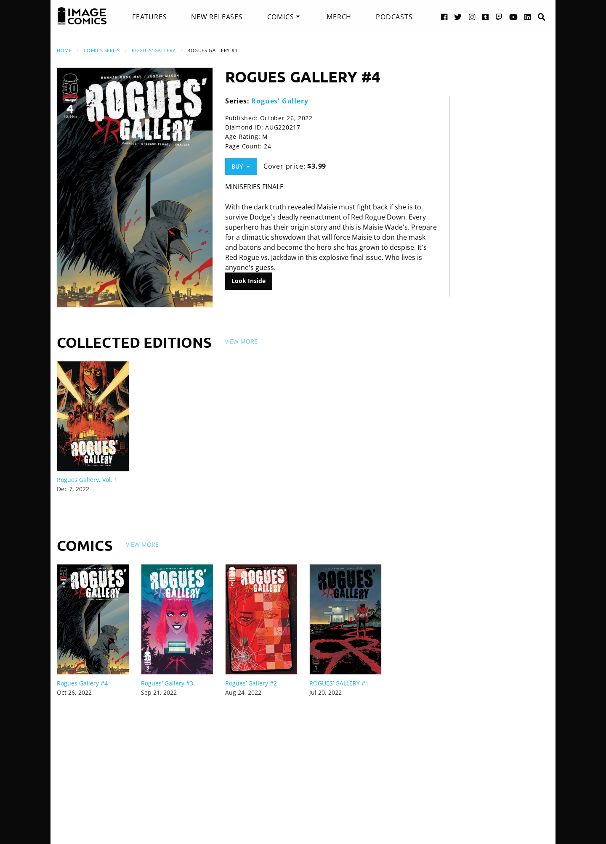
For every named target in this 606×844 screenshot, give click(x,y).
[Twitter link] (458, 16)
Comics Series (102, 50)
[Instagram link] (472, 16)
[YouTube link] (513, 16)
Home (64, 50)
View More (241, 341)
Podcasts (394, 16)
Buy (240, 166)
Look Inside (248, 281)
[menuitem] (149, 16)
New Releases (217, 16)
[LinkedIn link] (527, 16)
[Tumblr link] (485, 16)
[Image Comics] (82, 16)
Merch (339, 16)
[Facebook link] (444, 16)
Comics (280, 16)
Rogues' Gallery (153, 50)
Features (149, 16)
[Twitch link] (499, 16)
